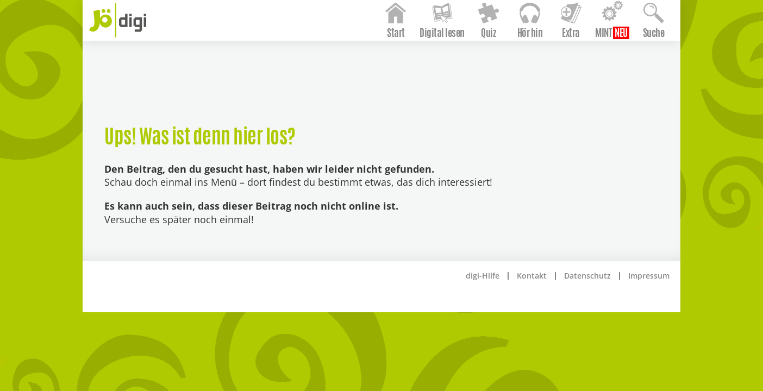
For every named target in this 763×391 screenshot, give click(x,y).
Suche (638, 61)
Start (381, 61)
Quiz (473, 61)
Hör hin (514, 61)
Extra (556, 61)
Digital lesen (426, 61)
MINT (588, 61)
